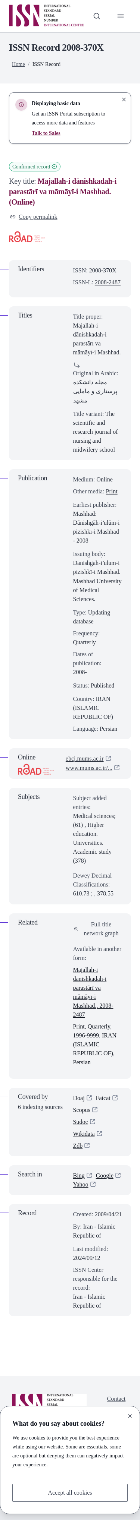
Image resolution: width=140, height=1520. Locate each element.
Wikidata (84, 1134)
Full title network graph (96, 928)
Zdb (78, 1146)
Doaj (79, 1098)
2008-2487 (108, 282)
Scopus (81, 1110)
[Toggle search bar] (96, 16)
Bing (79, 1176)
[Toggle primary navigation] (120, 16)
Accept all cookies (70, 1492)
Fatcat (103, 1098)
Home (18, 64)
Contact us (116, 1403)
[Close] (130, 1416)
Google (104, 1176)
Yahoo (80, 1185)
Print (112, 491)
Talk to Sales (46, 133)
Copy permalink (33, 217)
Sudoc (80, 1122)
